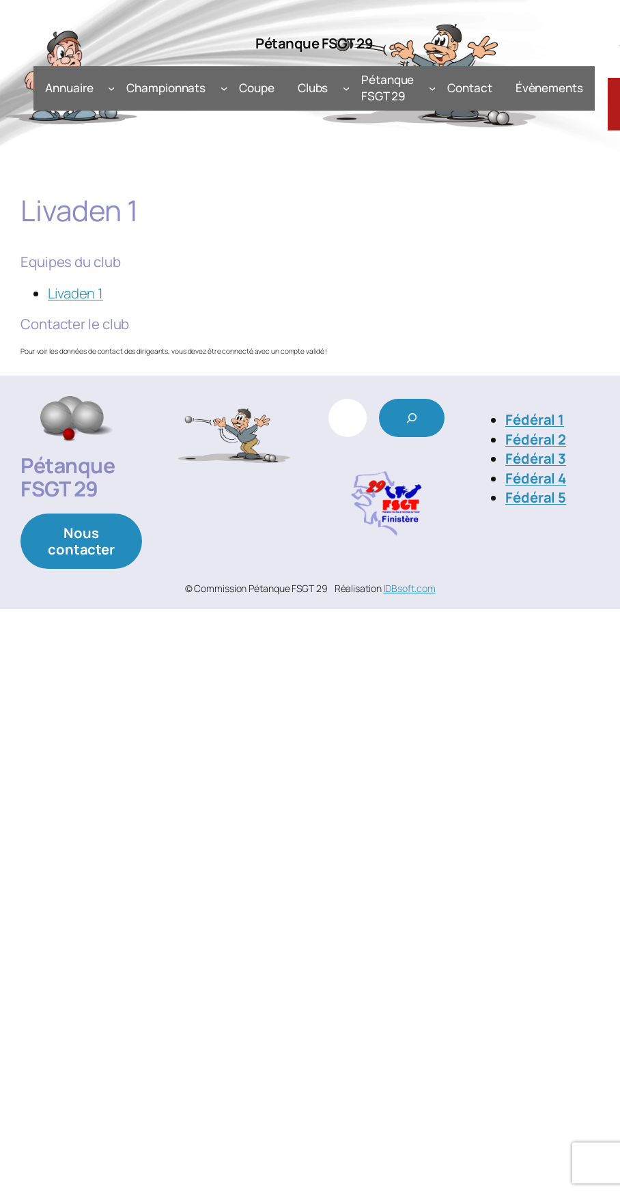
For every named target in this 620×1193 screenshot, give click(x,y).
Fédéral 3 (535, 458)
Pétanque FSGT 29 (314, 43)
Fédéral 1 (534, 419)
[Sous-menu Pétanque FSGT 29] (432, 88)
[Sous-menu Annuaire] (111, 88)
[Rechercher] (412, 418)
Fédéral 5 (535, 497)
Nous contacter (81, 541)
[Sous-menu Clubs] (346, 88)
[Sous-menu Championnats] (224, 88)
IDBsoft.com (410, 588)
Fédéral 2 (535, 439)
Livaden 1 (75, 293)
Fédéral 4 (535, 478)
